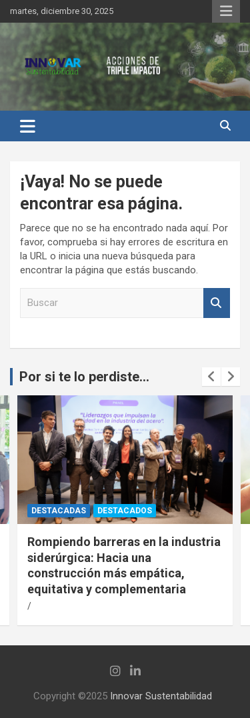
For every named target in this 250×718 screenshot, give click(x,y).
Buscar (216, 303)
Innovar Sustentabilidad (161, 696)
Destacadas (58, 510)
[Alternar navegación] (27, 126)
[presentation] (211, 376)
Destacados (124, 510)
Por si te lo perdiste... (84, 377)
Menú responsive (226, 11)
